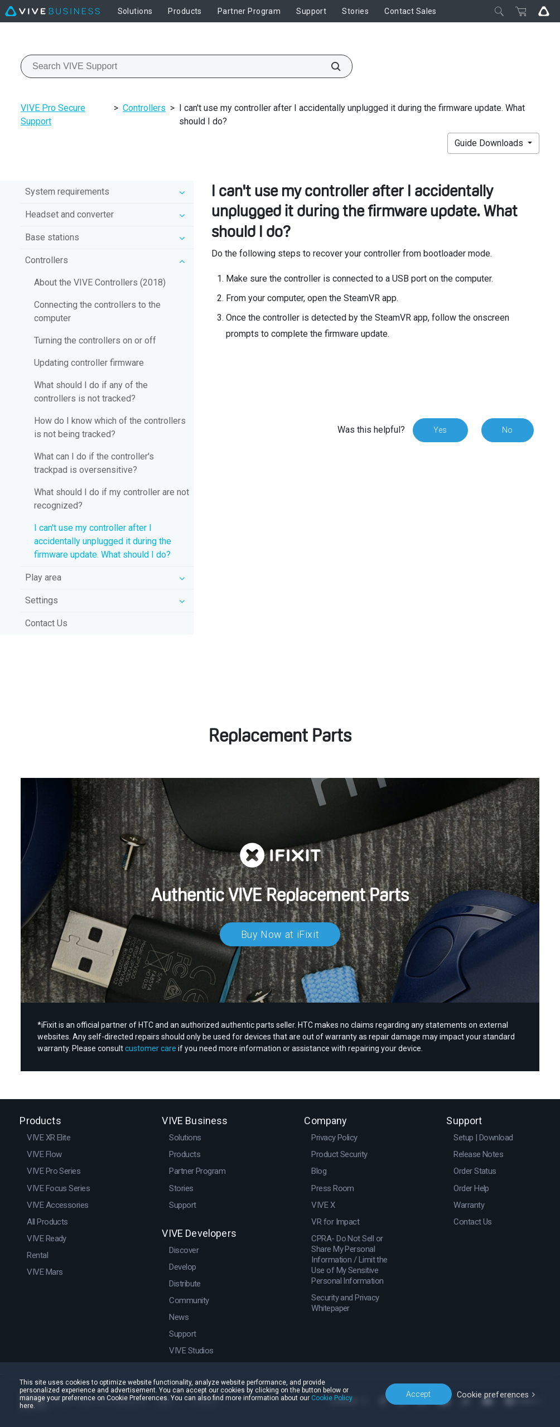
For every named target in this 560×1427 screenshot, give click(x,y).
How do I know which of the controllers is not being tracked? (110, 427)
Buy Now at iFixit (280, 934)
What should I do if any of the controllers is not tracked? (91, 392)
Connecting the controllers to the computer (97, 311)
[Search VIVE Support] (329, 66)
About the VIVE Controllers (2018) (100, 282)
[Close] (499, 11)
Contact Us (46, 623)
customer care (150, 1048)
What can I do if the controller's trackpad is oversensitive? (94, 463)
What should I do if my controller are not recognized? (111, 499)
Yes (439, 429)
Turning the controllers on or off (95, 340)
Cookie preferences (494, 1397)
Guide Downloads (490, 143)
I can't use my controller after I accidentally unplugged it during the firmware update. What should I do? (102, 541)
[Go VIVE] (544, 11)
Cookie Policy (289, 1406)
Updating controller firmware (89, 362)
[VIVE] (52, 11)
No (507, 429)
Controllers (144, 108)
